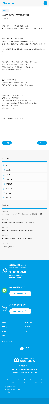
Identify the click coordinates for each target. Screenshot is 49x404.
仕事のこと (5, 10)
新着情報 (8, 170)
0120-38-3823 (17, 271)
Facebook (22, 348)
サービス (4, 331)
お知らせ (4, 322)
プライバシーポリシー (8, 341)
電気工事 (8, 197)
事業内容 (4, 327)
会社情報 (27, 327)
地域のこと (9, 184)
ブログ (8, 175)
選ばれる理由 (28, 322)
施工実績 (8, 193)
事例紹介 (4, 335)
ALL (7, 165)
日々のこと (9, 188)
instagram (27, 348)
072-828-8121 (16, 277)
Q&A (26, 331)
